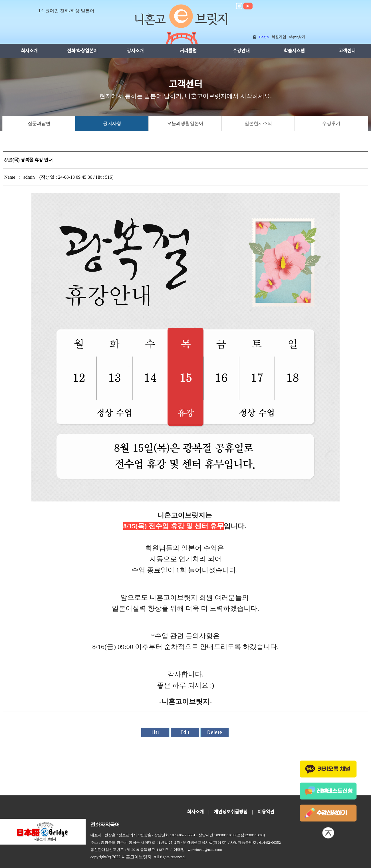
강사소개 (135, 50)
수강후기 (331, 123)
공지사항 (112, 123)
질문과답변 (39, 123)
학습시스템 (294, 50)
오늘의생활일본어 (185, 123)
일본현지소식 (258, 123)
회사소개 (29, 50)
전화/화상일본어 (82, 50)
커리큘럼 (188, 50)
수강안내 (241, 50)
